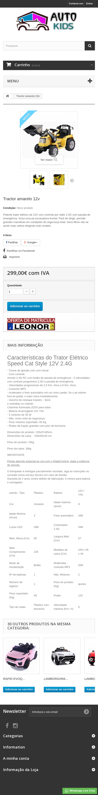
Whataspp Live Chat (80, 791)
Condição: (9, 207)
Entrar (89, 3)
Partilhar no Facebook (21, 250)
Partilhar (12, 242)
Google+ (30, 242)
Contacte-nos (76, 3)
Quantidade (14, 285)
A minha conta (16, 758)
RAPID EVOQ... (14, 678)
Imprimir (14, 256)
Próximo (72, 180)
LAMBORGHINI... (56, 678)
